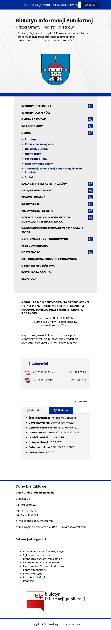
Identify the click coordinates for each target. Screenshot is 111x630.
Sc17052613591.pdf (43, 379)
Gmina (22, 33)
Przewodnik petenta (37, 211)
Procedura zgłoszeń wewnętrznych (44, 551)
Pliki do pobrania (34, 246)
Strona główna (36, 5)
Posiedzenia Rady (36, 159)
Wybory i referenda (36, 106)
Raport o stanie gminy (39, 163)
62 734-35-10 (29, 511)
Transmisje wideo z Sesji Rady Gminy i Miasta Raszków (53, 170)
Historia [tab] (61, 410)
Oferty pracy (33, 154)
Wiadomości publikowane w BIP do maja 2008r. (52, 230)
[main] (55, 333)
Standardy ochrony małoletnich (42, 559)
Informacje (30, 204)
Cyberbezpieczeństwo (38, 265)
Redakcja (28, 279)
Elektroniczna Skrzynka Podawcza (49, 259)
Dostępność (30, 252)
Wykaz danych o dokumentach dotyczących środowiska (45, 219)
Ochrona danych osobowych (44, 239)
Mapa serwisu (65, 5)
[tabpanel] (55, 436)
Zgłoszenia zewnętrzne (37, 555)
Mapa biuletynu (32, 573)
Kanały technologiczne (39, 144)
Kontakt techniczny (34, 570)
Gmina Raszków (33, 119)
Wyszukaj (90, 4)
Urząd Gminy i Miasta (37, 190)
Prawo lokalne (33, 197)
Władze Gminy (32, 126)
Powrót (81, 402)
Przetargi (30, 139)
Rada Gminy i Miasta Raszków (44, 184)
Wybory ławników (36, 113)
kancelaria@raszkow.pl (39, 521)
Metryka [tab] (33, 410)
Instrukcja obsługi (36, 272)
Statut (29, 177)
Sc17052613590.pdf (43, 372)
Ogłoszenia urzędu (41, 33)
